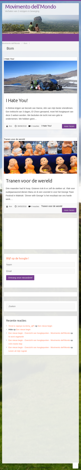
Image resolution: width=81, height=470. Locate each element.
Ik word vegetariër (16, 337)
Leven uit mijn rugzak (17, 351)
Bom (25, 43)
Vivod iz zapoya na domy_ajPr (21, 326)
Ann (10, 126)
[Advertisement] (40, 380)
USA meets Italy (15, 344)
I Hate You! (17, 100)
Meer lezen (69, 126)
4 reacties (35, 126)
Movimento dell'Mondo (30, 6)
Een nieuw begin (45, 326)
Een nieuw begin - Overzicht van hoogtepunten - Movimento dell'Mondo (39, 333)
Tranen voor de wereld (29, 180)
